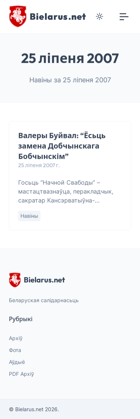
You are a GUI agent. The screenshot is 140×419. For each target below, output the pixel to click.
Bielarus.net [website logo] (37, 279)
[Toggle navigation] (124, 16)
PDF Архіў (21, 374)
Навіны (29, 216)
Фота (15, 350)
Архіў (16, 338)
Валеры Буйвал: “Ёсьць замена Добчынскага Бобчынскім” (61, 146)
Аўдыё (17, 362)
